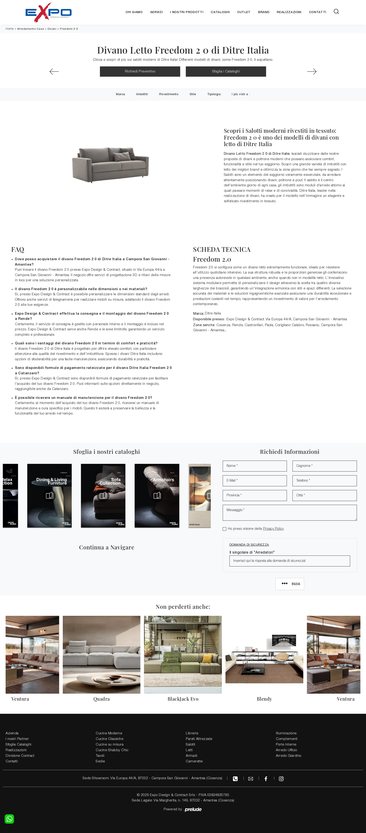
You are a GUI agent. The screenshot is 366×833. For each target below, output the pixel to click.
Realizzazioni (289, 12)
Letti (189, 750)
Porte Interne (286, 744)
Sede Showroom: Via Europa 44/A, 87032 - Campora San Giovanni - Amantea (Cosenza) (152, 778)
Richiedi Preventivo (140, 71)
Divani (52, 28)
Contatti (317, 12)
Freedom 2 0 (69, 28)
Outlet (244, 12)
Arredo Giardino (288, 755)
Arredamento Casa (30, 28)
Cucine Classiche (109, 739)
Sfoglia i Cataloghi (226, 71)
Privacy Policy (273, 528)
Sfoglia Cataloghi (19, 744)
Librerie (192, 733)
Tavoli (100, 755)
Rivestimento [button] (168, 94)
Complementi (287, 739)
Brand (263, 12)
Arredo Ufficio (286, 750)
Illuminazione (286, 733)
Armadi (191, 755)
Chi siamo (134, 12)
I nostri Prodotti (186, 12)
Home (10, 29)
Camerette (194, 761)
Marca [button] (120, 94)
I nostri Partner (17, 739)
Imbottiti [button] (142, 94)
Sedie (100, 761)
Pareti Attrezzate (199, 739)
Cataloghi (220, 12)
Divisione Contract (20, 755)
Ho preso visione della (256, 528)
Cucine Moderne (109, 733)
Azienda (12, 733)
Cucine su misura (109, 744)
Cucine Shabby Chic (112, 750)
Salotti (190, 744)
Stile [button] (193, 94)
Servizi (156, 12)
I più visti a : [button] (241, 94)
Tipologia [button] (214, 94)
